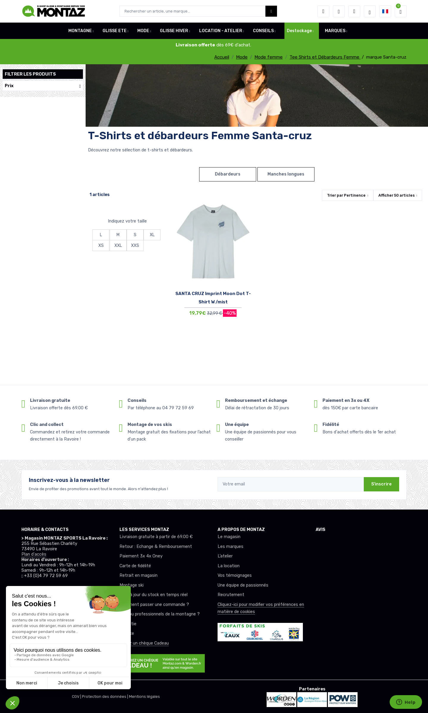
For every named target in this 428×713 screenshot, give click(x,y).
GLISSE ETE (115, 30)
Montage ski (131, 585)
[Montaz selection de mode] (370, 11)
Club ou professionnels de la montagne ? (159, 614)
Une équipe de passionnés (243, 585)
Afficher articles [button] (396, 195)
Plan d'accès (33, 554)
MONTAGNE (80, 30)
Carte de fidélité (135, 565)
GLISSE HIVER (174, 30)
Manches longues (286, 174)
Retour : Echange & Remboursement (155, 546)
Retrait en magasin (138, 575)
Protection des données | (105, 696)
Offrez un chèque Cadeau (144, 643)
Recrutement (231, 594)
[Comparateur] (354, 11)
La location (229, 565)
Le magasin (229, 536)
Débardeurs (227, 174)
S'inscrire (381, 484)
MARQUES (335, 30)
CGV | (77, 696)
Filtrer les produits (30, 74)
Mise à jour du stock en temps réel (153, 594)
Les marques (230, 546)
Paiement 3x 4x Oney (141, 556)
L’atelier (225, 556)
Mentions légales (144, 696)
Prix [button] (43, 86)
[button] (323, 11)
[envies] (339, 11)
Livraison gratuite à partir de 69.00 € (156, 536)
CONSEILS (263, 30)
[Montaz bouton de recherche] (271, 11)
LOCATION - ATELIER (220, 30)
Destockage (299, 30)
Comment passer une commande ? (154, 604)
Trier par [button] (346, 195)
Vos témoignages (235, 575)
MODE (143, 30)
